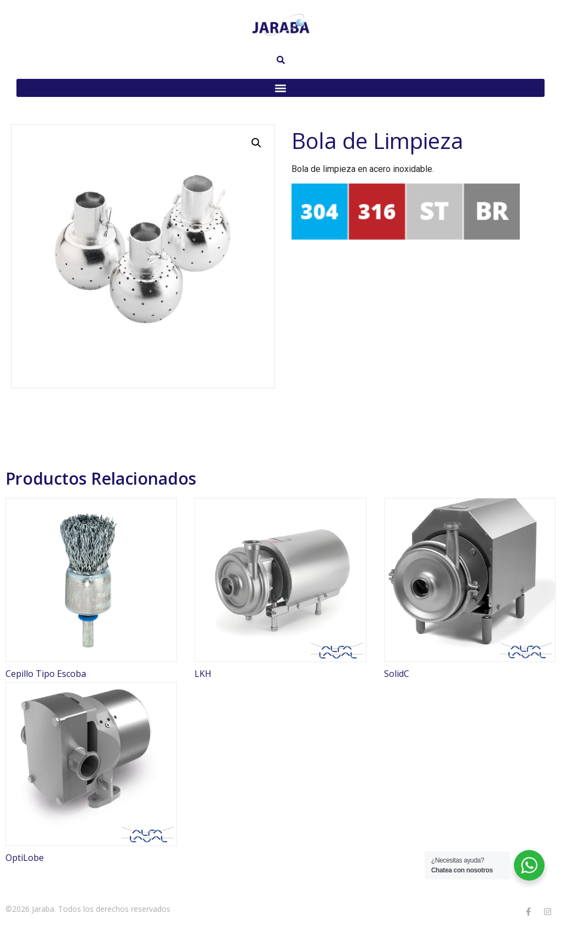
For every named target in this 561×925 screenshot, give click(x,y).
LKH (202, 674)
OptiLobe (24, 858)
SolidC (396, 674)
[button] (280, 88)
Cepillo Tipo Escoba (45, 674)
